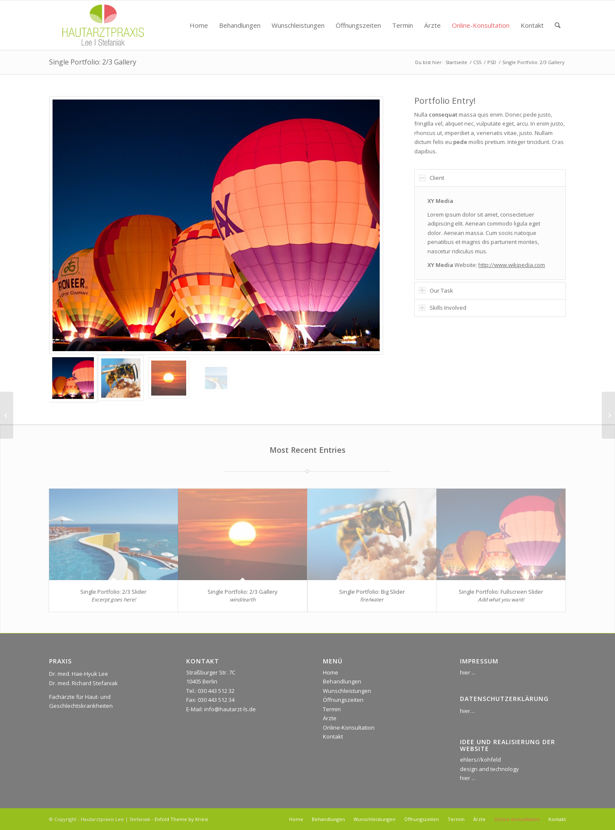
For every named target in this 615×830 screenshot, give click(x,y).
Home (330, 672)
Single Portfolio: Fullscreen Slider (501, 591)
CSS (477, 62)
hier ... (467, 672)
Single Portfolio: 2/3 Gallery (92, 62)
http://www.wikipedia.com (511, 265)
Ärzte (330, 718)
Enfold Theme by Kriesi (181, 819)
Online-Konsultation (349, 727)
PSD (491, 62)
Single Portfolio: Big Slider (372, 591)
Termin (332, 709)
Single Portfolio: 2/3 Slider (113, 591)
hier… (467, 711)
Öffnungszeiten (343, 700)
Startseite (456, 62)
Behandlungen (342, 681)
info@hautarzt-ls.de (230, 709)
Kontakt (333, 736)
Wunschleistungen (347, 691)
